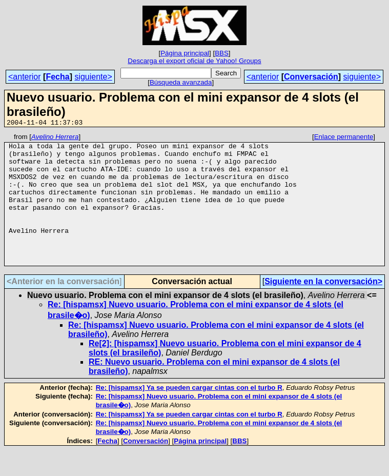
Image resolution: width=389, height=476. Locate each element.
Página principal (184, 53)
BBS (222, 53)
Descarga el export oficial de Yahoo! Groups (194, 61)
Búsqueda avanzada (181, 82)
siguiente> (93, 76)
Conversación (311, 76)
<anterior (24, 76)
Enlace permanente (344, 138)
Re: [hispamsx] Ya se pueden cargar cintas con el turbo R (189, 414)
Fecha (57, 76)
